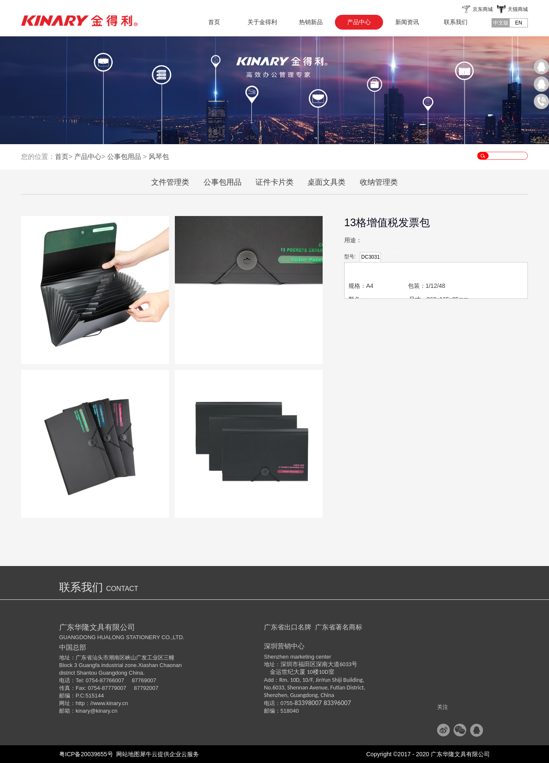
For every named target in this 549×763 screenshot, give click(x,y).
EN (518, 23)
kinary (83, 711)
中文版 (500, 23)
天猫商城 (518, 9)
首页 (214, 22)
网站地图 (126, 754)
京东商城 (483, 9)
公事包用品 (124, 156)
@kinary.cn (103, 711)
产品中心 (87, 156)
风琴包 (159, 156)
